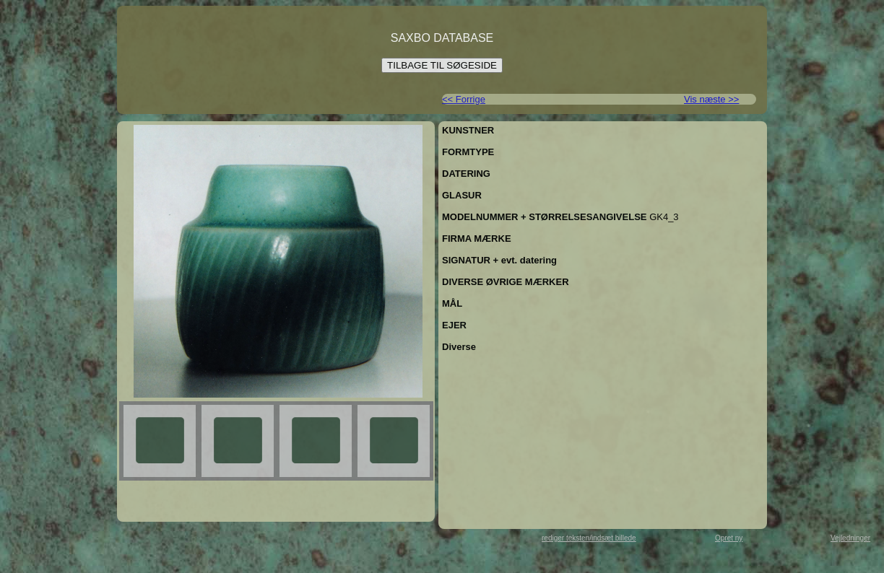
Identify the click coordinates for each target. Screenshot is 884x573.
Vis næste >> (711, 99)
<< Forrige (463, 99)
